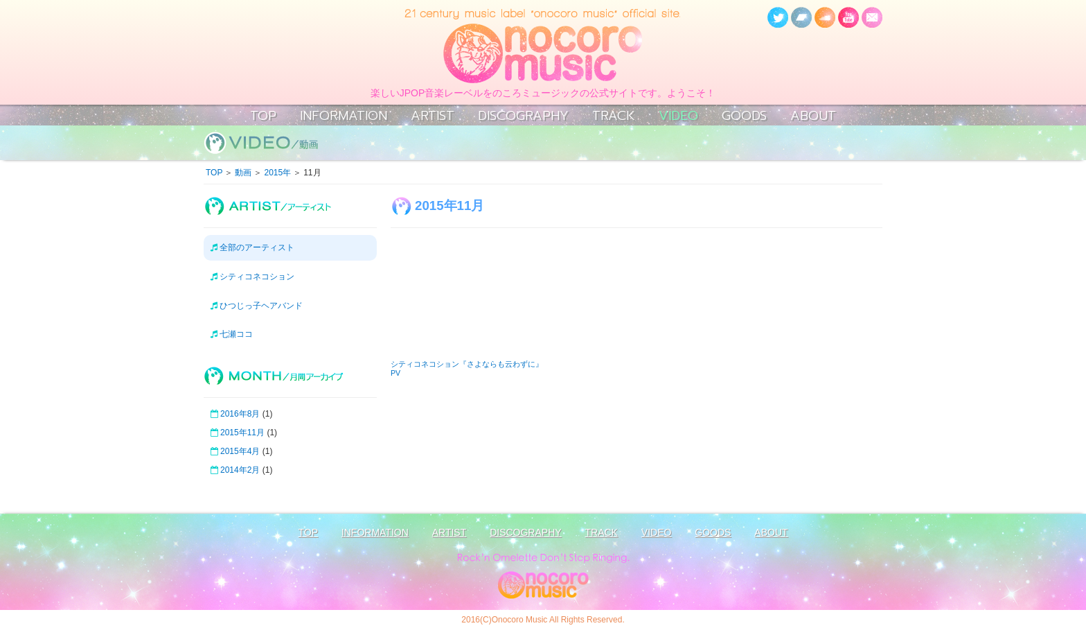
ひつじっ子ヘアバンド (257, 306)
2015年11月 (242, 432)
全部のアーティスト (252, 247)
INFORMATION (343, 115)
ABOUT (813, 115)
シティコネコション (252, 276)
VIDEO (678, 115)
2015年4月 (240, 451)
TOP (263, 115)
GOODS (744, 115)
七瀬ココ (232, 334)
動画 (243, 172)
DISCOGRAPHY (523, 115)
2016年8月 (240, 414)
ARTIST (432, 115)
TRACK (613, 115)
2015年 (277, 172)
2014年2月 (240, 470)
